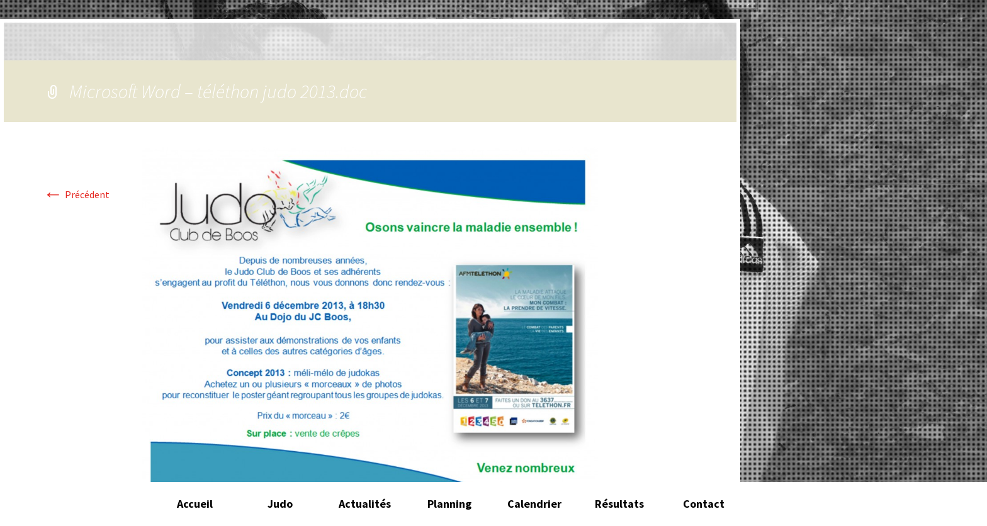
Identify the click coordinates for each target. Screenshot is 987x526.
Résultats (619, 503)
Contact (704, 503)
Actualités (365, 503)
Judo (280, 503)
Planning (449, 503)
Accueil (195, 503)
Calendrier (534, 503)
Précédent (76, 194)
